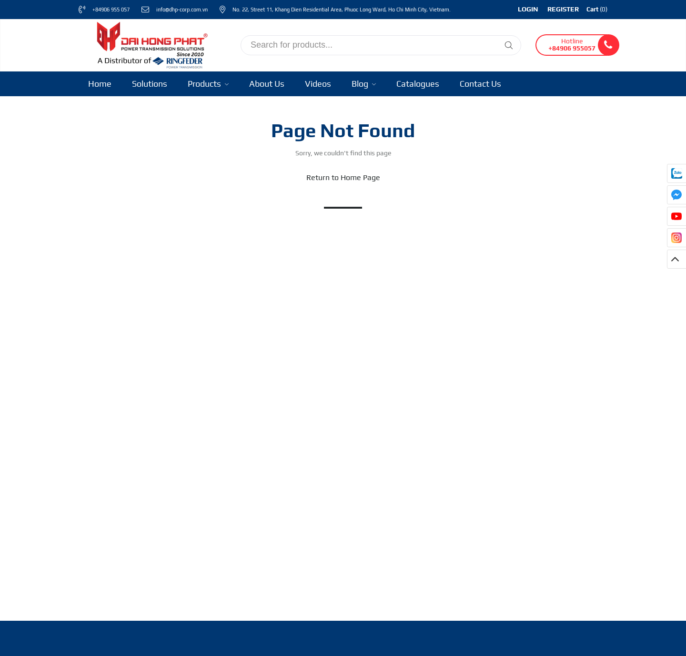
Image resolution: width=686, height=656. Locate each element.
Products (208, 84)
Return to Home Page (343, 177)
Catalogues (417, 84)
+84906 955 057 (111, 9)
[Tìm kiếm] (509, 45)
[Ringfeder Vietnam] (150, 43)
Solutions (149, 84)
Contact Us (480, 84)
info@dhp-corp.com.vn (182, 9)
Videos (318, 84)
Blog (364, 84)
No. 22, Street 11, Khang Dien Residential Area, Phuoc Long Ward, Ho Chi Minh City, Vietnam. (341, 9)
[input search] (381, 45)
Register (563, 9)
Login (528, 9)
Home (99, 84)
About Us (266, 84)
